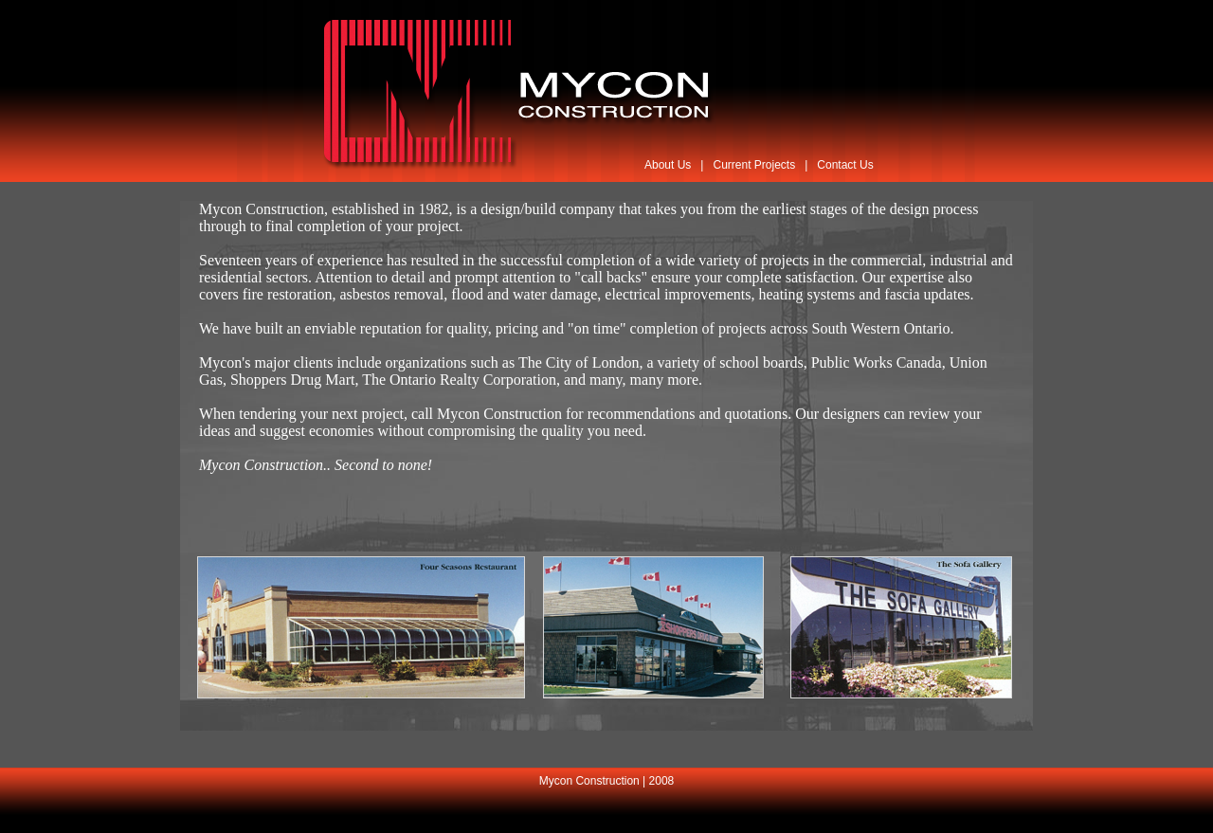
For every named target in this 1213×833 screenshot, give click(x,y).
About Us (667, 165)
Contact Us (845, 165)
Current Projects (754, 165)
